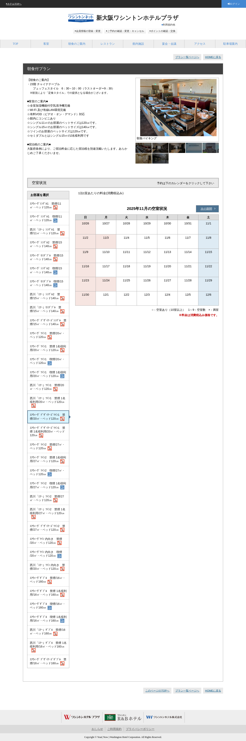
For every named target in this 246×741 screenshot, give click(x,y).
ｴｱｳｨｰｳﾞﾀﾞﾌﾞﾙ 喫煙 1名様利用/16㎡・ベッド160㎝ (48, 619)
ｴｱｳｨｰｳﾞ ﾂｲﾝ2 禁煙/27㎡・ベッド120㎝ (47, 447)
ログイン (235, 3)
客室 (46, 43)
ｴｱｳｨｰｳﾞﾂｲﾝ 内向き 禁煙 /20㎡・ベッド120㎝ (46, 541)
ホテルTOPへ (14, 3)
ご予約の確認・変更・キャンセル (125, 31)
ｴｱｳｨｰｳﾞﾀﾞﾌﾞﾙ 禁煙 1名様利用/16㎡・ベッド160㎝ (48, 593)
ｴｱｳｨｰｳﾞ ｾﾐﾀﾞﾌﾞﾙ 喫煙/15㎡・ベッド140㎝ (46, 283)
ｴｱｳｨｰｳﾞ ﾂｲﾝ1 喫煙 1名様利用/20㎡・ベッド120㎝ (48, 374)
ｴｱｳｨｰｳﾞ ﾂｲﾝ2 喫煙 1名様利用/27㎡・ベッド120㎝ (48, 485)
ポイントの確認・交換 (163, 31)
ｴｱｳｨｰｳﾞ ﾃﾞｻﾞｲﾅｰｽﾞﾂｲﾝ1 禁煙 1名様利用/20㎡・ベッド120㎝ (47, 432)
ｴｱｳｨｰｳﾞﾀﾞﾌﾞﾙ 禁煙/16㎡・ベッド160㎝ (47, 580)
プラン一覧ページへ (187, 57)
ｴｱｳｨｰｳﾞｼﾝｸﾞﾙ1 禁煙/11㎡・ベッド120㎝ (45, 206)
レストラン (108, 43)
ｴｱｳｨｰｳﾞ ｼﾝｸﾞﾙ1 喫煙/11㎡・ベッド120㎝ (46, 219)
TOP (15, 43)
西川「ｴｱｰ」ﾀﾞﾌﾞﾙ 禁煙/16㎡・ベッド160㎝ (47, 632)
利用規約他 (169, 24)
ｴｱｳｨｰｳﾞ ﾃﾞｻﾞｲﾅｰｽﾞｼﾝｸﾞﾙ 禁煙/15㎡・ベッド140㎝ (48, 322)
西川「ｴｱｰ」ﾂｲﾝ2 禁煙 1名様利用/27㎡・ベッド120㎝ (47, 513)
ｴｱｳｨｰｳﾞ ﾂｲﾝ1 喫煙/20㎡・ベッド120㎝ (47, 361)
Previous (140, 110)
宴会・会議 (169, 43)
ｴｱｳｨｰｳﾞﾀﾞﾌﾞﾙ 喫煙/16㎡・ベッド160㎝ (47, 606)
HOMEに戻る (213, 57)
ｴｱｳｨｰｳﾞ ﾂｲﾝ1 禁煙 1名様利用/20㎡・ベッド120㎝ (48, 348)
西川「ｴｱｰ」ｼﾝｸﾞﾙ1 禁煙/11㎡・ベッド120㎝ (47, 232)
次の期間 (206, 208)
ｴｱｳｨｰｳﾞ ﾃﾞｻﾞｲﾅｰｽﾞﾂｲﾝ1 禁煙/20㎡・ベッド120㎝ (47, 417)
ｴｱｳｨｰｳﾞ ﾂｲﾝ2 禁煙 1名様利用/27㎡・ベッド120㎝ (48, 460)
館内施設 (138, 43)
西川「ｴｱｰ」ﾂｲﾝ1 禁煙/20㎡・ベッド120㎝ (47, 387)
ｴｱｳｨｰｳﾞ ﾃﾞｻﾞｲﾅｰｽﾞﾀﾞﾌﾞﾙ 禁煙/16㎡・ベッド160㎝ (48, 661)
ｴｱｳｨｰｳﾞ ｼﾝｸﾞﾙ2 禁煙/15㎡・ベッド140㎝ (46, 244)
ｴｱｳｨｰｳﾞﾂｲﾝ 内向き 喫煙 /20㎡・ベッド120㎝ (46, 554)
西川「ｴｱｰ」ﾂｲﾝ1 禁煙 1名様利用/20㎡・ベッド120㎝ (47, 402)
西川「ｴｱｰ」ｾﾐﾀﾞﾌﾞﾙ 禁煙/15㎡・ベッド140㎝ (47, 309)
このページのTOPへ (157, 690)
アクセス (200, 43)
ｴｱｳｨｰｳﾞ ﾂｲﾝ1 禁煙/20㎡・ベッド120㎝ (47, 335)
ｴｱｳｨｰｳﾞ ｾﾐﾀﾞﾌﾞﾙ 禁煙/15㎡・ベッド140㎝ (46, 258)
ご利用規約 (114, 729)
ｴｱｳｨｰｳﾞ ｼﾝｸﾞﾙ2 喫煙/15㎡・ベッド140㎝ (46, 270)
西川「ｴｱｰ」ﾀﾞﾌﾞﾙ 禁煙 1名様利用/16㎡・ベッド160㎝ (48, 647)
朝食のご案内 (76, 43)
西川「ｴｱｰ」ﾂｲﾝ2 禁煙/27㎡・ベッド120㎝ (47, 499)
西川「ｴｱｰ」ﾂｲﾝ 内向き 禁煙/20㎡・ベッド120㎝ (47, 567)
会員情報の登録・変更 (88, 31)
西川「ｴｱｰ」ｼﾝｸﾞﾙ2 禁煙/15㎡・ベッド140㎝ (47, 296)
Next (214, 110)
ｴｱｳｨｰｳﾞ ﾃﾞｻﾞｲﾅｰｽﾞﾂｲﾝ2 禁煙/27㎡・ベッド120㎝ (47, 528)
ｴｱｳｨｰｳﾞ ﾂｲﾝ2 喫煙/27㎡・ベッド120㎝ (47, 473)
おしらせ (97, 729)
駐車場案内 (230, 43)
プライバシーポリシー (140, 729)
